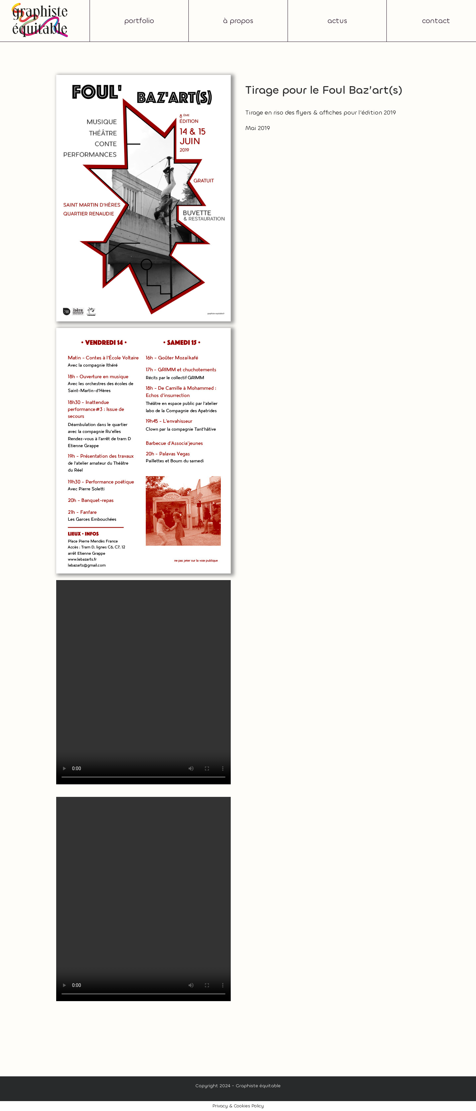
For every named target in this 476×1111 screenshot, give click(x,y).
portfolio (139, 20)
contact (436, 20)
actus (337, 20)
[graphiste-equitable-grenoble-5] (40, 5)
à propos (238, 20)
